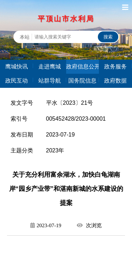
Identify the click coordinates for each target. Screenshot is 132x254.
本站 (25, 37)
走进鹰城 (49, 66)
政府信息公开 (82, 66)
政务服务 (115, 66)
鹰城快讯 (16, 66)
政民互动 (16, 81)
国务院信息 (82, 81)
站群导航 (49, 81)
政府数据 (115, 81)
